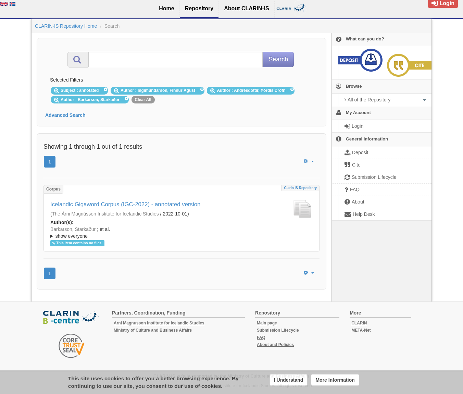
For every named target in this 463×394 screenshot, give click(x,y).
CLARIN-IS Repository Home (66, 26)
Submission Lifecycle (278, 330)
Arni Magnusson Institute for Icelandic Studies (159, 323)
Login (442, 3)
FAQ (261, 337)
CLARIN (359, 323)
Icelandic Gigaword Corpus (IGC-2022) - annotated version (125, 204)
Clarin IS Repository (300, 188)
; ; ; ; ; (181, 232)
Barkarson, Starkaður (73, 229)
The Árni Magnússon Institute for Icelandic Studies (105, 214)
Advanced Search (65, 115)
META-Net (361, 330)
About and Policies (275, 344)
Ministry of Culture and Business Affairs (153, 330)
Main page (267, 323)
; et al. (181, 232)
